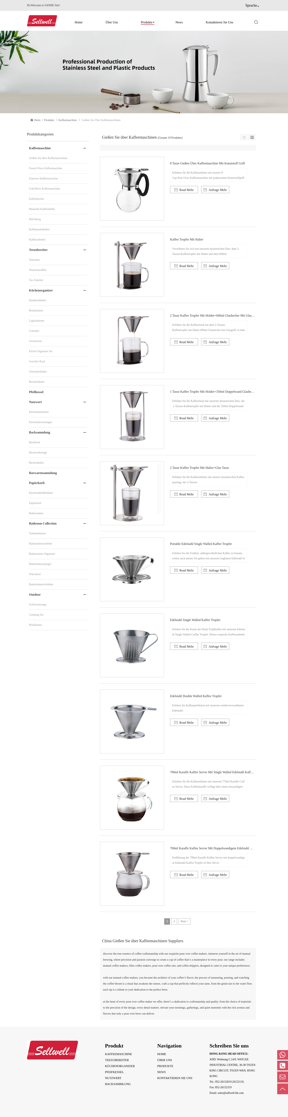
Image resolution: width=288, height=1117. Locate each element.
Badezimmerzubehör (40, 543)
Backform (34, 442)
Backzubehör (36, 462)
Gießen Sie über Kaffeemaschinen (48, 158)
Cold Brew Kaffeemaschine (44, 188)
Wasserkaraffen (37, 269)
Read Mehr (184, 190)
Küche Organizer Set (40, 351)
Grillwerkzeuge (37, 604)
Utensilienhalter (38, 371)
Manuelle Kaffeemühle (42, 209)
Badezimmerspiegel (40, 563)
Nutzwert (35, 402)
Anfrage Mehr (215, 190)
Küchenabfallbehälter (41, 492)
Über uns (112, 22)
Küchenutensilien (39, 411)
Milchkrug (35, 219)
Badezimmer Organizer (42, 553)
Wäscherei (35, 574)
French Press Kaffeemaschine (45, 168)
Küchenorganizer (41, 290)
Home (79, 22)
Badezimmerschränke (41, 584)
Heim (37, 120)
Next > (184, 921)
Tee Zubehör (36, 280)
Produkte (146, 22)
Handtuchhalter (37, 300)
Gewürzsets (35, 341)
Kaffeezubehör (37, 239)
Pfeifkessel (36, 392)
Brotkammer (36, 310)
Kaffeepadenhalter (39, 229)
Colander (34, 330)
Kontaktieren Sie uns (219, 22)
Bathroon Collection (43, 523)
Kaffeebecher (36, 198)
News (179, 22)
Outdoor (35, 594)
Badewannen (36, 513)
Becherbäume (36, 381)
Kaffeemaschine (68, 120)
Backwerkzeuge (38, 452)
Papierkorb (37, 483)
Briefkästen (35, 624)
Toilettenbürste (37, 533)
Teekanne (34, 259)
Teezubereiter (38, 249)
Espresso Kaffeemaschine (43, 178)
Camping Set (36, 614)
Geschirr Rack (37, 361)
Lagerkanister (36, 320)
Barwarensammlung (43, 473)
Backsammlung (39, 432)
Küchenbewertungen (40, 422)
